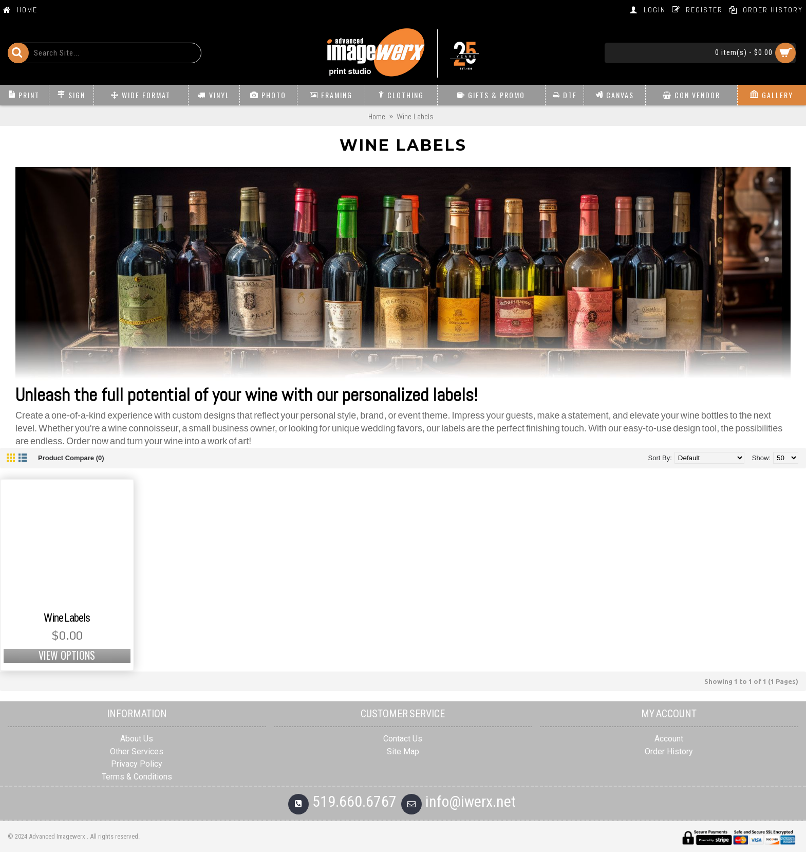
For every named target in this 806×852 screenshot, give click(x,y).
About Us (136, 739)
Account (668, 739)
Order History (669, 751)
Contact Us (402, 739)
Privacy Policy (136, 764)
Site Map (403, 751)
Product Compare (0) (71, 458)
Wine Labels (67, 617)
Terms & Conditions (137, 777)
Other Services (136, 751)
